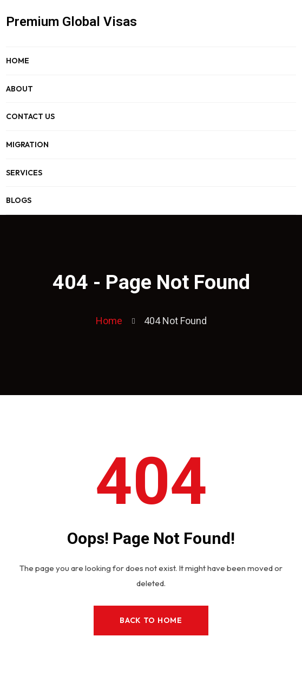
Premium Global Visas (71, 21)
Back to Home (151, 620)
